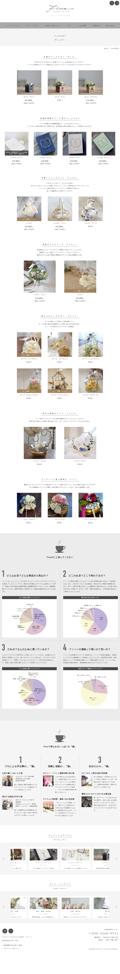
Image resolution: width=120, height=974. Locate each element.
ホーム (106, 48)
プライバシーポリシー (11, 959)
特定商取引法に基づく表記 (13, 956)
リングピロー (115, 48)
